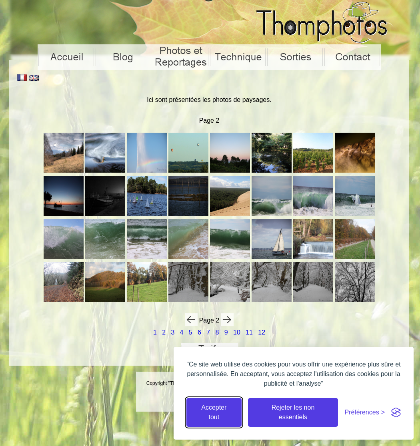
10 (237, 332)
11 (250, 332)
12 (261, 332)
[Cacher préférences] (364, 412)
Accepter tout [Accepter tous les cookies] (213, 412)
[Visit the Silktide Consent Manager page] (396, 412)
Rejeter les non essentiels (293, 412)
